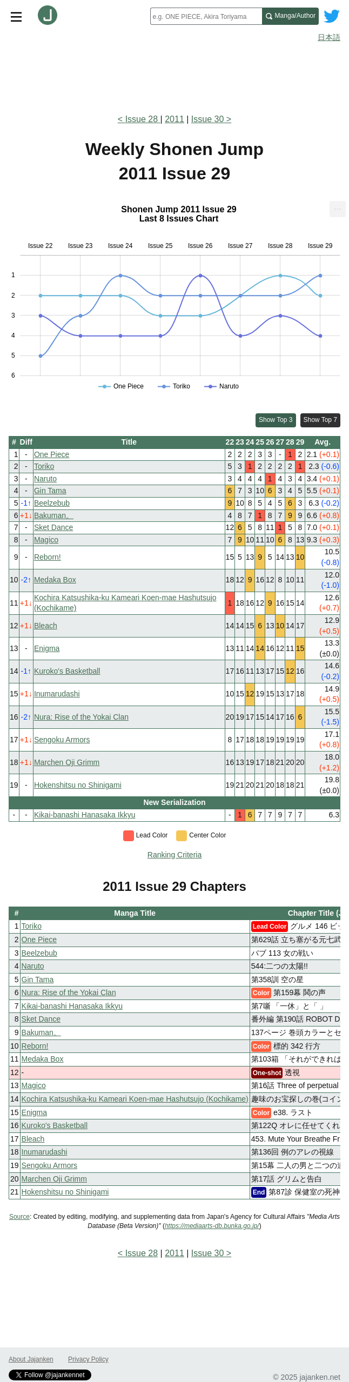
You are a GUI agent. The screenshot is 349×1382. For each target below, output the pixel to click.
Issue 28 (142, 119)
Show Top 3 (276, 420)
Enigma (46, 648)
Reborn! (47, 557)
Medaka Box (55, 579)
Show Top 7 (321, 420)
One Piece (51, 454)
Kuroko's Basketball (67, 671)
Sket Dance (53, 527)
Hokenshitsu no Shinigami (78, 785)
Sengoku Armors (62, 739)
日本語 (329, 37)
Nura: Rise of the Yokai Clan (81, 717)
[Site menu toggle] (16, 16)
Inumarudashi (57, 693)
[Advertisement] (174, 75)
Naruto (45, 478)
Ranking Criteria (174, 854)
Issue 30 (207, 119)
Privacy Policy (88, 1359)
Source (19, 1216)
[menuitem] (338, 209)
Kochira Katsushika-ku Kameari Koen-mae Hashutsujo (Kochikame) (135, 1099)
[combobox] (206, 16)
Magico (46, 539)
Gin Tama (50, 490)
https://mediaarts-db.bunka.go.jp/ (212, 1226)
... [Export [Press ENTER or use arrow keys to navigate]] (337, 206)
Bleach (45, 625)
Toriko (44, 466)
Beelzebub (52, 503)
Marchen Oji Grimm (66, 762)
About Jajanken (31, 1359)
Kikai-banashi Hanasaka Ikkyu (85, 814)
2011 (174, 119)
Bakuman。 (53, 515)
